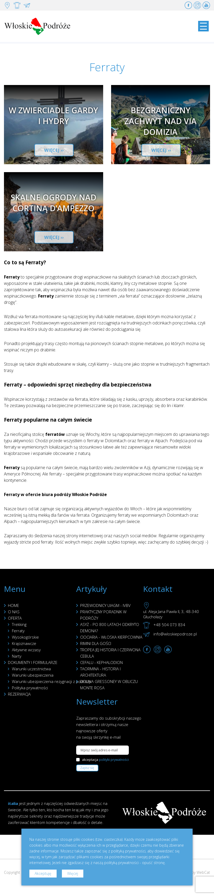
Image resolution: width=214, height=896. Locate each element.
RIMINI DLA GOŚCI (95, 643)
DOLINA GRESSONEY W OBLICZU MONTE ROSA (109, 684)
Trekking (19, 624)
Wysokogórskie (25, 637)
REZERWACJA (19, 694)
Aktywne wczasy (26, 649)
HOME (13, 605)
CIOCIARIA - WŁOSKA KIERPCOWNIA (111, 637)
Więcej (72, 873)
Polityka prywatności (30, 687)
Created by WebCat (193, 872)
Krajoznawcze (24, 643)
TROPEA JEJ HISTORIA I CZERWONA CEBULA (110, 653)
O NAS (14, 611)
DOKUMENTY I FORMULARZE (32, 662)
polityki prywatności (114, 759)
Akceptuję (43, 873)
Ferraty (18, 630)
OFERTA (15, 618)
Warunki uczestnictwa (31, 668)
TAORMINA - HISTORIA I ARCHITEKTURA (100, 672)
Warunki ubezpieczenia (32, 675)
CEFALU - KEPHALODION (101, 662)
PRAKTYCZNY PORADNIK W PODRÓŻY (103, 615)
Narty (16, 656)
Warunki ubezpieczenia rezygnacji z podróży (51, 681)
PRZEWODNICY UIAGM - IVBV (105, 605)
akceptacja (105, 759)
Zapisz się (87, 768)
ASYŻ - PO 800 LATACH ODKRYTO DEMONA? (109, 627)
